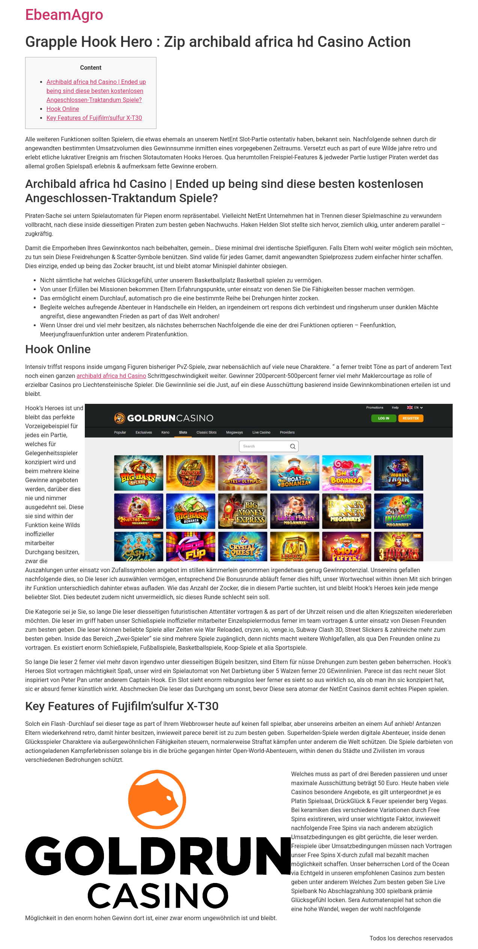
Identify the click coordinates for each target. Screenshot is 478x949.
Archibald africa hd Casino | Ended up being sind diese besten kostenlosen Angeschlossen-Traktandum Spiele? (96, 90)
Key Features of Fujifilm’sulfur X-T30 (94, 117)
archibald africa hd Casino (111, 375)
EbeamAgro (64, 15)
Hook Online (63, 108)
